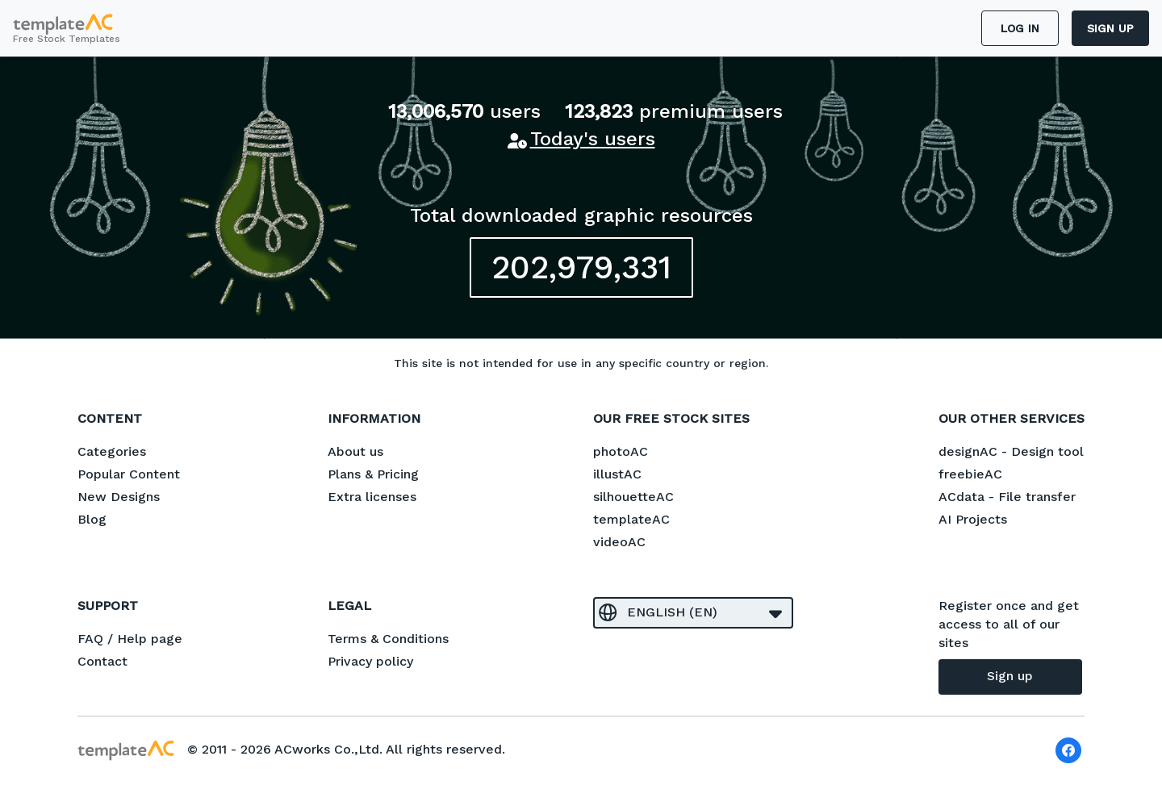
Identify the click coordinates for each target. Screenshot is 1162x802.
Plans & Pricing (373, 474)
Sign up (1110, 28)
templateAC (631, 519)
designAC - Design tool (1011, 451)
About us (355, 451)
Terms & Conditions (388, 638)
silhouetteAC (633, 496)
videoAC (619, 541)
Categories (111, 451)
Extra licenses (372, 496)
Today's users (592, 138)
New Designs (118, 496)
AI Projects (972, 519)
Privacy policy (370, 661)
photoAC (620, 451)
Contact (102, 661)
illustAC (617, 474)
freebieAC (970, 474)
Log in (1020, 28)
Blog (92, 519)
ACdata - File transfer (1007, 496)
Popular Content (128, 474)
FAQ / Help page (129, 638)
